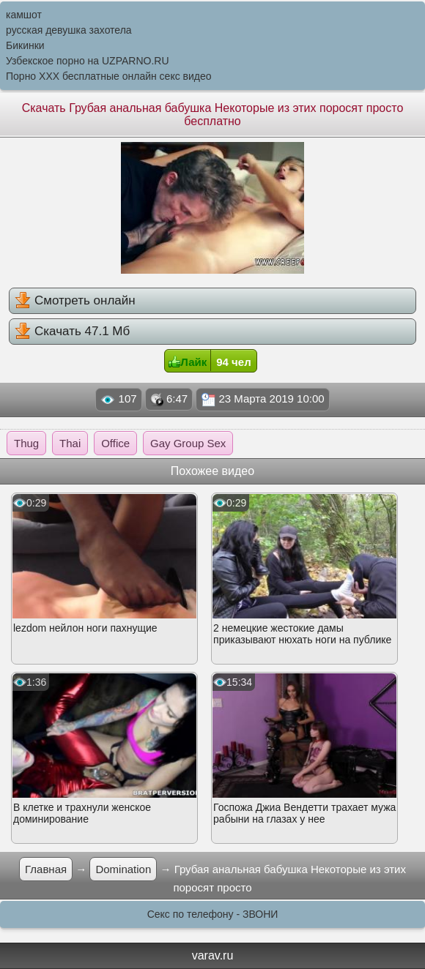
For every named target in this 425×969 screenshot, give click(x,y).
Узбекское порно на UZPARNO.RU (87, 61)
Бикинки (25, 45)
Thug (26, 443)
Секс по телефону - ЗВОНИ (212, 914)
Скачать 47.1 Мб (72, 331)
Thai (70, 443)
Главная (46, 869)
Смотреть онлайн (75, 300)
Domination (123, 869)
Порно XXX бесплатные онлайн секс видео (109, 76)
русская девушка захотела (69, 30)
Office (115, 443)
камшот (24, 14)
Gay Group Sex (188, 443)
